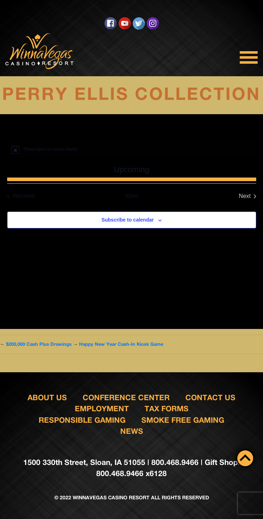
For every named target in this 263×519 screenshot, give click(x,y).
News (131, 431)
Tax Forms (167, 408)
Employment (102, 408)
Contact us (210, 397)
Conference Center (126, 397)
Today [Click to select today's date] (131, 196)
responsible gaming (82, 420)
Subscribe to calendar (127, 220)
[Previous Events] (21, 196)
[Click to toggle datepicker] (131, 171)
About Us (47, 397)
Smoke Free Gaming (182, 420)
